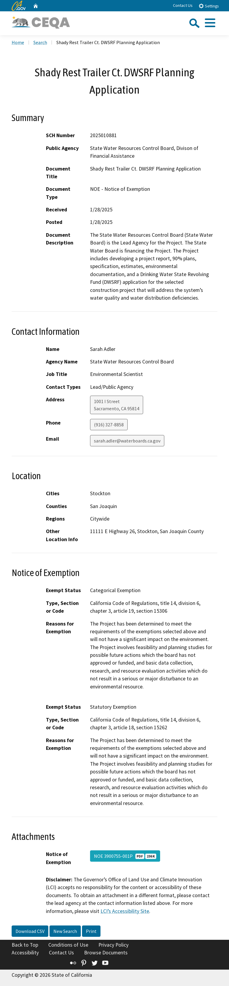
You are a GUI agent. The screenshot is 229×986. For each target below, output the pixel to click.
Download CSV (30, 931)
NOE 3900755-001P (125, 856)
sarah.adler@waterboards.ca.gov (127, 441)
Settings (209, 6)
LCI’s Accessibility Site (124, 911)
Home (18, 42)
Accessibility (25, 952)
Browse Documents (106, 952)
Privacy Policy (113, 945)
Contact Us (183, 5)
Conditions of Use (68, 945)
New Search (65, 931)
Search (40, 42)
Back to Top (25, 945)
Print (91, 931)
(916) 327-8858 (109, 425)
